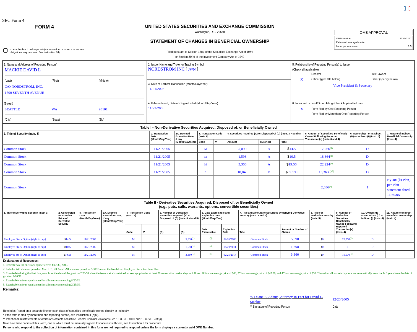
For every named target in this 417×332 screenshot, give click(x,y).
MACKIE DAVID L (23, 70)
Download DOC (405, 8)
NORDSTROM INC (166, 69)
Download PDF (410, 8)
